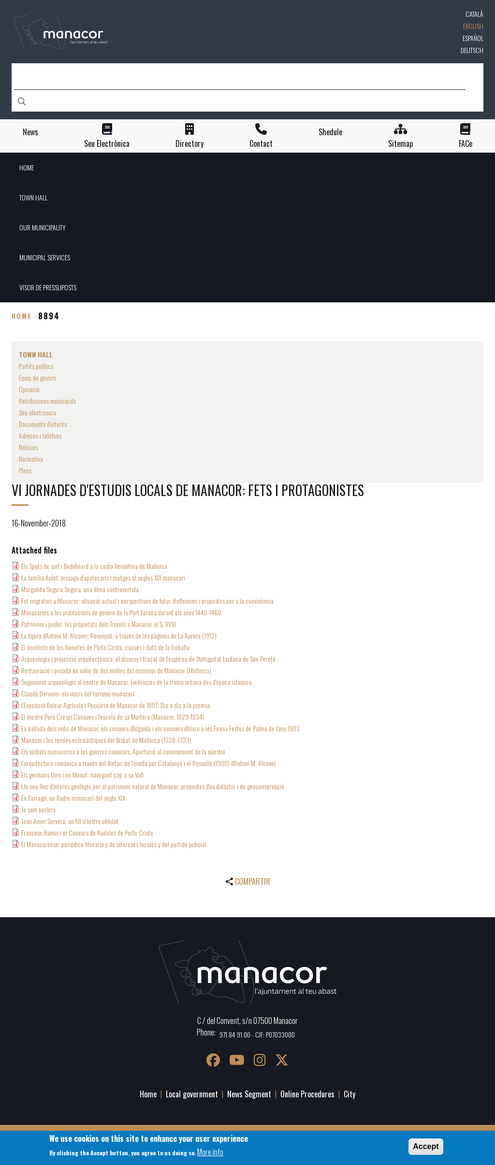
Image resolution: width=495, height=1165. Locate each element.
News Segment (249, 1094)
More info (210, 1152)
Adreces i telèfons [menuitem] (40, 435)
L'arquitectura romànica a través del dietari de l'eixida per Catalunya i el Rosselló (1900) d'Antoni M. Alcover (148, 763)
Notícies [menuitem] (28, 447)
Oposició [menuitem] (29, 389)
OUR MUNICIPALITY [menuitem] (42, 227)
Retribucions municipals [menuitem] (47, 401)
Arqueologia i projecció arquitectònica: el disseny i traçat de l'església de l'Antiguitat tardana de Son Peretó (148, 659)
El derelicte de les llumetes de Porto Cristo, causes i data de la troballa (105, 647)
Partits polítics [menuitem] (36, 366)
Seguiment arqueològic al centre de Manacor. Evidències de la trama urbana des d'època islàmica (136, 682)
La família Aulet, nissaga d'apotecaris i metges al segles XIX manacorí (103, 577)
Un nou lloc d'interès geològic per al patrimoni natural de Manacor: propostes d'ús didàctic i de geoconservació (152, 786)
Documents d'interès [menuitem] (43, 424)
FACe (465, 144)
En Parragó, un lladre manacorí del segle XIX (73, 798)
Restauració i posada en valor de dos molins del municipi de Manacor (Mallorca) (116, 670)
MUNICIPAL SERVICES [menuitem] (44, 257)
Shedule (330, 132)
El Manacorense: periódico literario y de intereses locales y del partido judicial (113, 844)
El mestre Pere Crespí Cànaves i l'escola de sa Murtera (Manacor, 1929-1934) (112, 716)
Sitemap (400, 144)
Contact (261, 144)
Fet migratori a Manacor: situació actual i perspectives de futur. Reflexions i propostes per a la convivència (147, 601)
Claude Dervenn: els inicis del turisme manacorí (77, 693)
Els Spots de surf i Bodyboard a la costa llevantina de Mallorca (94, 566)
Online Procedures (307, 1094)
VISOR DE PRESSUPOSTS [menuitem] (47, 287)
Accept (425, 1146)
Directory (189, 144)
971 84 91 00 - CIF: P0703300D (257, 1034)
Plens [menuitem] (25, 470)
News (30, 132)
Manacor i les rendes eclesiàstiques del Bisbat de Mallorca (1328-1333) (106, 740)
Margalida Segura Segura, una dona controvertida (80, 589)
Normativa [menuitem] (31, 459)
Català (474, 14)
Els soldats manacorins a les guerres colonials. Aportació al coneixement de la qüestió (123, 751)
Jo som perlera (38, 809)
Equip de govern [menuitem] (37, 377)
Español (473, 38)
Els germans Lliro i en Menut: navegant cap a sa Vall (82, 774)
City (349, 1094)
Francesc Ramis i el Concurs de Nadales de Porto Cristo (87, 832)
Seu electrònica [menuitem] (37, 412)
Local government (192, 1094)
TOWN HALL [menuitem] (33, 197)
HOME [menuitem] (26, 167)
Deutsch (472, 50)
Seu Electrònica (107, 144)
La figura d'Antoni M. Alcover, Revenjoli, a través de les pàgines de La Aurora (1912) (119, 635)
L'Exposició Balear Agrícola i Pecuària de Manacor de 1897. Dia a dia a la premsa (115, 705)
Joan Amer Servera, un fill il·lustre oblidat (69, 821)
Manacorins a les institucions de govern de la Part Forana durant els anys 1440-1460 (121, 612)
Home (22, 316)
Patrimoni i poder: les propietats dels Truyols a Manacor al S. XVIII (98, 624)
